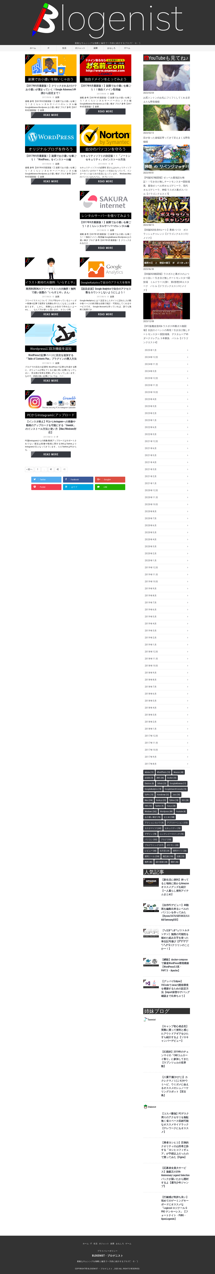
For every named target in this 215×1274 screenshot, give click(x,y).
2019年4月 (151, 623)
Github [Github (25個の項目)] (161, 783)
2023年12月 (151, 378)
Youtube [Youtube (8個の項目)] (181, 811)
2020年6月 (151, 525)
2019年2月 (151, 637)
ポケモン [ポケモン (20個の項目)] (172, 845)
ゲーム (127, 48)
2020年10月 (151, 504)
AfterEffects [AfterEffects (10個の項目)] (163, 772)
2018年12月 (151, 651)
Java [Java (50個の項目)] (176, 794)
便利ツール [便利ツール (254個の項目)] (152, 856)
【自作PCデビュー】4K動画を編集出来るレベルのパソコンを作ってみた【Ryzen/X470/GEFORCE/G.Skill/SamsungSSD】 (175, 912)
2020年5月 (151, 532)
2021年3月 (151, 469)
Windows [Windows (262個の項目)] (151, 811)
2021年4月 (151, 462)
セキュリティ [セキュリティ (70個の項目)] (172, 828)
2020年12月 (151, 490)
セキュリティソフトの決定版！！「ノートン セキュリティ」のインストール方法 (105, 158)
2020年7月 (151, 518)
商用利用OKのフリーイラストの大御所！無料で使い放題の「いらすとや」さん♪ (51, 290)
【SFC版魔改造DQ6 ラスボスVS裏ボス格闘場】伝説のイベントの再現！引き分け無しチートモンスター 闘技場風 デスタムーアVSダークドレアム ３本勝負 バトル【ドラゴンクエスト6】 (166, 334)
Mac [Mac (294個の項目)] (149, 800)
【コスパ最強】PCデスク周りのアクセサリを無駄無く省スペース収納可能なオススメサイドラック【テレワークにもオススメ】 (175, 1122)
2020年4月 (151, 539)
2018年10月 (151, 665)
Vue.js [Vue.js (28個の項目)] (171, 806)
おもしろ (111, 48)
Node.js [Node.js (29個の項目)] (161, 800)
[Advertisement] (51, 224)
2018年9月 (151, 672)
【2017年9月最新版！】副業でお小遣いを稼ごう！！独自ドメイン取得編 (105, 87)
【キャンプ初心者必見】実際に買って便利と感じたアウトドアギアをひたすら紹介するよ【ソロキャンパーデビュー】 (175, 1033)
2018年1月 (151, 729)
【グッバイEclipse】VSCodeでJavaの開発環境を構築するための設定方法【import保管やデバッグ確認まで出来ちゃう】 (175, 988)
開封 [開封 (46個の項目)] (174, 862)
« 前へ (29, 469)
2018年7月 (151, 686)
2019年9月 (151, 588)
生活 (64, 48)
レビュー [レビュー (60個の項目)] (150, 851)
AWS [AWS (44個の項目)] (160, 778)
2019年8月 (151, 595)
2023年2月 (151, 413)
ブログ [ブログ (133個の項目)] (166, 839)
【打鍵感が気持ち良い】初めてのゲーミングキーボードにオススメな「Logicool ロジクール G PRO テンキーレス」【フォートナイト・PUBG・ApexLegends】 (175, 1208)
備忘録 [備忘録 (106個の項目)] (168, 856)
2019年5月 (151, 616)
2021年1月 (151, 483)
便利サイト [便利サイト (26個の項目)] (180, 851)
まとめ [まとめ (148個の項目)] (169, 817)
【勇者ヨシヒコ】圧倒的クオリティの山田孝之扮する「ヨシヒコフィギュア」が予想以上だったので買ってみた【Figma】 (175, 1150)
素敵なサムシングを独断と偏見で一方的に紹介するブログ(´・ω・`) (107, 1261)
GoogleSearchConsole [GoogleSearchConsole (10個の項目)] (175, 789)
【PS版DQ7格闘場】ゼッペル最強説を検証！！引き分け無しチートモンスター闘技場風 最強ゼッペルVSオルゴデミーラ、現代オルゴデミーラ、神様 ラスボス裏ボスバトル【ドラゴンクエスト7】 (166, 185)
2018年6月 (151, 693)
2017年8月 (151, 764)
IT (48, 48)
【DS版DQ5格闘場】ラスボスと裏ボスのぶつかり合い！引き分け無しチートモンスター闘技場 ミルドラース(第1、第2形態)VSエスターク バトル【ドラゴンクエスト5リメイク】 (166, 282)
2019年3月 (151, 630)
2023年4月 (151, 399)
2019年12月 (151, 567)
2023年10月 (151, 392)
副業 (96, 48)
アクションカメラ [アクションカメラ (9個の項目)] (154, 822)
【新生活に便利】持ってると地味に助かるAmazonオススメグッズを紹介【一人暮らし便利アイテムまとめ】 (175, 887)
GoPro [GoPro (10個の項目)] (149, 794)
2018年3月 (151, 715)
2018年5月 (151, 700)
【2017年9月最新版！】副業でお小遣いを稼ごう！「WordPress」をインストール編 (50, 158)
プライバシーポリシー (107, 1251)
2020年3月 (151, 546)
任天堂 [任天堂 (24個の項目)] (164, 851)
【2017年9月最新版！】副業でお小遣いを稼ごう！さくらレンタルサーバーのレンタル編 (105, 224)
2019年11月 (151, 574)
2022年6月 (151, 427)
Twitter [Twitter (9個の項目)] (159, 806)
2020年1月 (151, 560)
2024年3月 (151, 371)
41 (51, 469)
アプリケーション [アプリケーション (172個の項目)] (177, 822)
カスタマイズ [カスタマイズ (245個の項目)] (153, 828)
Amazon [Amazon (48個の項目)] (178, 772)
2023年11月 (151, 385)
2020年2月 (151, 553)
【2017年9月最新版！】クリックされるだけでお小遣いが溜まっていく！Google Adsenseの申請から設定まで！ (50, 89)
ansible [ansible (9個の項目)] (149, 778)
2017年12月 (151, 736)
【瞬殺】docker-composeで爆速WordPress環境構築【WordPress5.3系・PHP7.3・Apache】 (175, 965)
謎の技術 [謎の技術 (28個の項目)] (161, 862)
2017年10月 (151, 750)
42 (58, 469)
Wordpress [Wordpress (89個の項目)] (166, 811)
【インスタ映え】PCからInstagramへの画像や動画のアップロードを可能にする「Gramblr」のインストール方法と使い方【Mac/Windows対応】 (50, 427)
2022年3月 (151, 434)
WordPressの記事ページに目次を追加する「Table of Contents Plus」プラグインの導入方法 (51, 357)
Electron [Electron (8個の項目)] (149, 783)
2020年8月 (151, 511)
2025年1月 (151, 350)
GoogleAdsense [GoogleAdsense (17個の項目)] (178, 783)
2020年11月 (151, 497)
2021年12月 (151, 441)
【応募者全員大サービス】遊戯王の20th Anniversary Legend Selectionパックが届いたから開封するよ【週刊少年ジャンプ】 (175, 1177)
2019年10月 (151, 581)
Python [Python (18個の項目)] (173, 800)
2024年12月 (151, 357)
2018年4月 (151, 707)
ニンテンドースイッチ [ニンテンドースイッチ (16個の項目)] (172, 834)
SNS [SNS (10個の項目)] (148, 806)
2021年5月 (151, 455)
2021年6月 (151, 448)
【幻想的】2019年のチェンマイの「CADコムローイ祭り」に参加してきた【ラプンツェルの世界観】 (175, 1059)
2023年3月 (151, 406)
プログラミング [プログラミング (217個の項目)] (154, 845)
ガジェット (80, 48)
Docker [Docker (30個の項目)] (171, 778)
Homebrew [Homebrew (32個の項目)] (163, 794)
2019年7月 (151, 602)
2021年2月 (151, 476)
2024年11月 (151, 364)
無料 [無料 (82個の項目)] (148, 862)
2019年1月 (151, 644)
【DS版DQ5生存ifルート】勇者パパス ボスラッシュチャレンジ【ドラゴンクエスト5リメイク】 (166, 233)
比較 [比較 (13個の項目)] (180, 856)
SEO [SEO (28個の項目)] (185, 800)
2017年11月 (151, 743)
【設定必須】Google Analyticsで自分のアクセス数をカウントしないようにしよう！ (105, 290)
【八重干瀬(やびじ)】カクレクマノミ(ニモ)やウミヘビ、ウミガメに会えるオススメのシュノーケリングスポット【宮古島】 (175, 1086)
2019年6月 (151, 609)
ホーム (33, 48)
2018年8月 (151, 679)
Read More (50, 115)
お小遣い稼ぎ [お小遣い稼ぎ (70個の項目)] (152, 817)
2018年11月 (151, 658)
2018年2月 (151, 722)
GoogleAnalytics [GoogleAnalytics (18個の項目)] (153, 789)
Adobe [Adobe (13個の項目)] (149, 772)
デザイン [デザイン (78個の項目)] (150, 834)
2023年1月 (151, 420)
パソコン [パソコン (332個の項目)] (151, 839)
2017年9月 (151, 757)
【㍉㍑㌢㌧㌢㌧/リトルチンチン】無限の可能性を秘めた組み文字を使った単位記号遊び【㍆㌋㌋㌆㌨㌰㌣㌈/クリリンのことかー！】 (175, 939)
